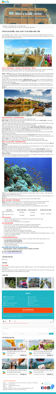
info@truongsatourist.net (14, 385)
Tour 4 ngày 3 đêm (21, 26)
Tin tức (44, 5)
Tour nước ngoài (32, 5)
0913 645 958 (12, 384)
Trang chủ (9, 5)
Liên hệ (52, 5)
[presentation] (3, 282)
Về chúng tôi (15, 5)
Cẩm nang (40, 5)
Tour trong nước (23, 5)
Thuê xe (48, 5)
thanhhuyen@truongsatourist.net (14, 253)
